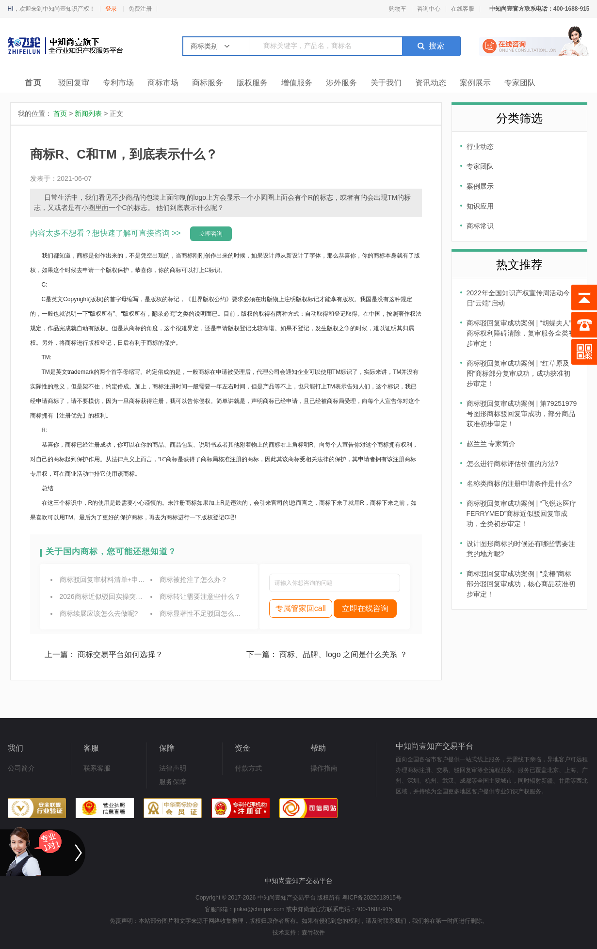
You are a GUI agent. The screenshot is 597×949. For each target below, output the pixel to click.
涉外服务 (341, 83)
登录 (111, 9)
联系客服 (97, 768)
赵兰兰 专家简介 (491, 444)
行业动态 (480, 146)
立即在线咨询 (365, 608)
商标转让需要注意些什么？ (200, 596)
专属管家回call (300, 608)
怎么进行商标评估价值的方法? (513, 463)
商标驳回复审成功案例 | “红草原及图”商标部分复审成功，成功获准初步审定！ (519, 373)
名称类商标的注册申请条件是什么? (519, 483)
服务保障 (172, 782)
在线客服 (462, 8)
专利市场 (118, 83)
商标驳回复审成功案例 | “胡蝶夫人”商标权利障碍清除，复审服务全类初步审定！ (521, 333)
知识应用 (480, 206)
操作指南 (324, 768)
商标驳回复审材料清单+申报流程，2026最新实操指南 (140, 579)
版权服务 (252, 83)
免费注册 (140, 9)
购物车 (397, 8)
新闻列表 (88, 113)
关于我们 (386, 83)
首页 (33, 83)
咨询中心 (428, 8)
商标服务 (207, 83)
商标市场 (162, 83)
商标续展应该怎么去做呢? (99, 613)
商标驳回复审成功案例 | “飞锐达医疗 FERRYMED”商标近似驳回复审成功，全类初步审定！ (521, 513)
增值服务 (296, 83)
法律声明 (172, 768)
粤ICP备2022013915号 (372, 897)
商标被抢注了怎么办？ (193, 579)
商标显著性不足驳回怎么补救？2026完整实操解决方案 (242, 613)
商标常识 (480, 226)
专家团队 (519, 83)
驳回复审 (73, 83)
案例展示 (475, 83)
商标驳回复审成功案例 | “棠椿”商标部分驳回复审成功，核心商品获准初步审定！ (521, 584)
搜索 (431, 46)
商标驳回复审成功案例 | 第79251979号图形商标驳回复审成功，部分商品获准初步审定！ (522, 414)
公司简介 (21, 768)
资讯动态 (430, 83)
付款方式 (248, 768)
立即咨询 (211, 233)
